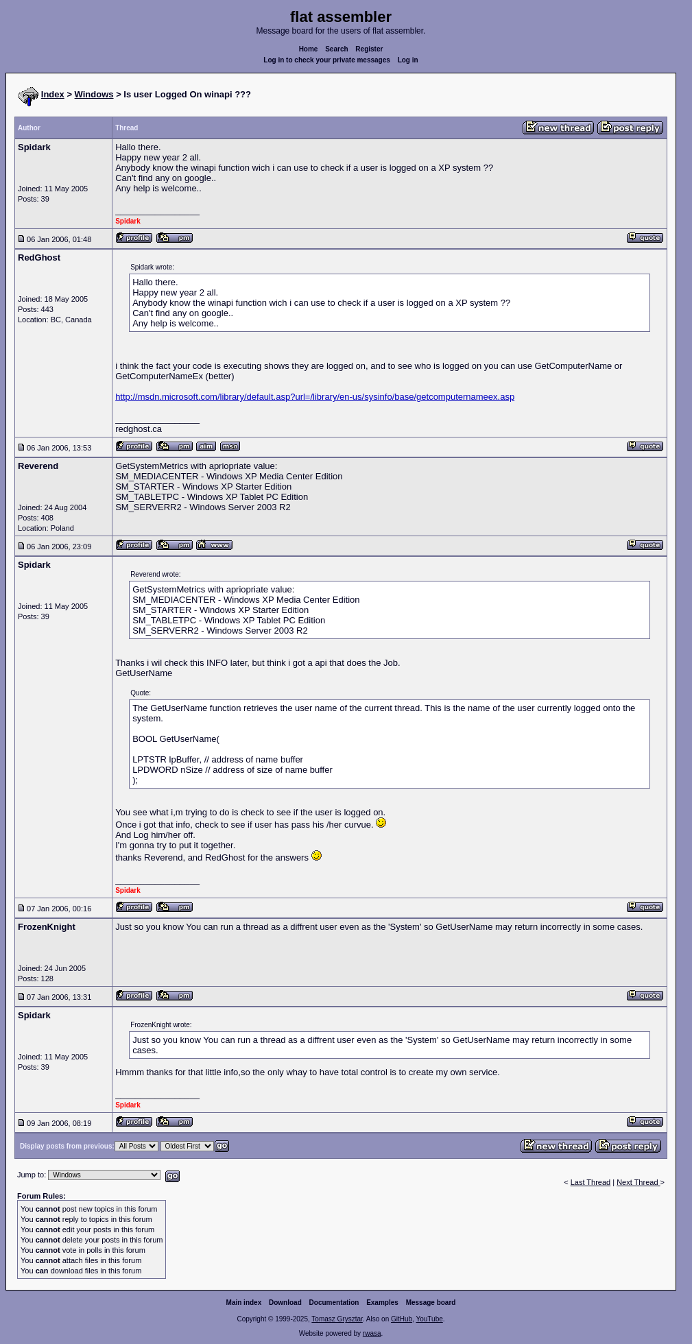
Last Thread (591, 1182)
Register (369, 49)
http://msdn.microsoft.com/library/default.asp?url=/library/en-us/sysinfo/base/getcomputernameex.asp (314, 397)
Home (308, 49)
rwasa (372, 1333)
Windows (94, 94)
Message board (431, 1302)
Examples (382, 1302)
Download (285, 1302)
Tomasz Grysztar (336, 1319)
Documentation (334, 1302)
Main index (244, 1302)
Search (336, 49)
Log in (408, 60)
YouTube (429, 1319)
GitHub (401, 1319)
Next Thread (638, 1182)
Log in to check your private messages (326, 60)
